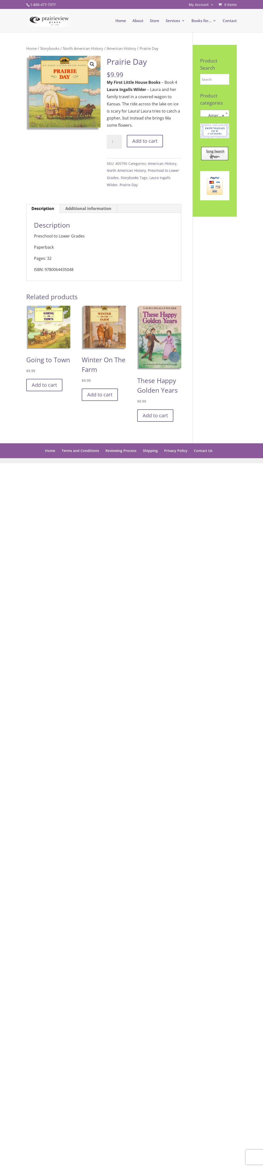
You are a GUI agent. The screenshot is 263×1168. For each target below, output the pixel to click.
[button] (92, 64)
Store (154, 21)
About (137, 21)
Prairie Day (129, 184)
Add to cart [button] (44, 385)
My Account (199, 5)
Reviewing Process (120, 450)
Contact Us (203, 450)
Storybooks (49, 48)
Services (173, 21)
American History (121, 48)
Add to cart (145, 141)
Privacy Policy (175, 450)
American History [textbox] (215, 115)
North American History (83, 48)
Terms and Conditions (80, 450)
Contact (230, 21)
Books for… (201, 21)
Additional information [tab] (88, 208)
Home (120, 21)
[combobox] (214, 113)
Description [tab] (42, 208)
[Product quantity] (114, 142)
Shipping (150, 450)
